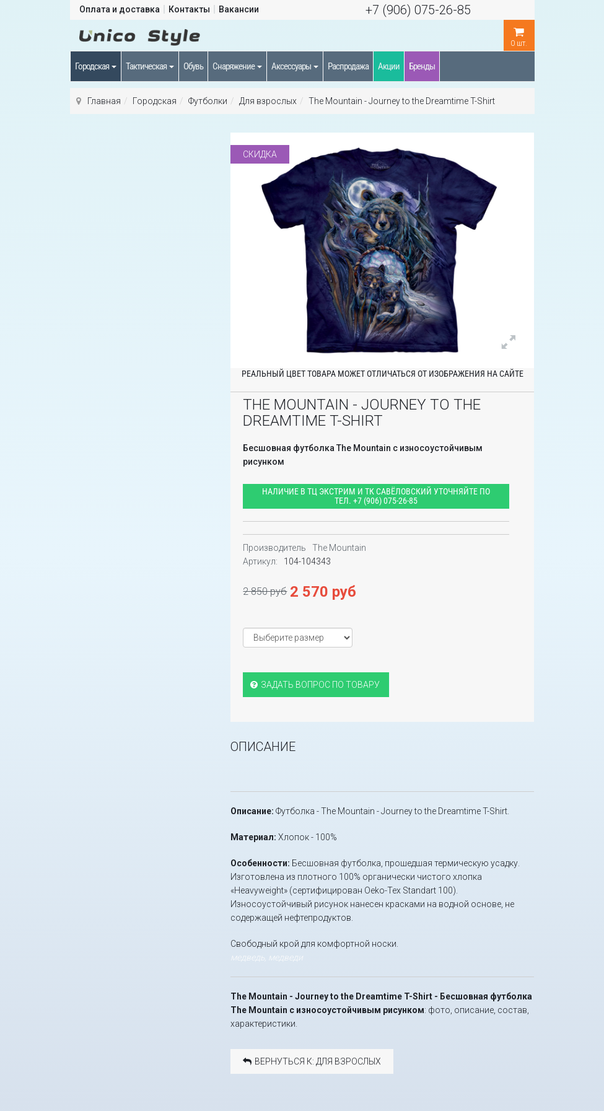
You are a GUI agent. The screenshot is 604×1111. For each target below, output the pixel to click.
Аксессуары (294, 66)
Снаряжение (237, 66)
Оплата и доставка (119, 9)
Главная (104, 101)
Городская (95, 66)
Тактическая (150, 66)
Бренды (422, 66)
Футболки (207, 101)
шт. (519, 34)
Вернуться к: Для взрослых (312, 1061)
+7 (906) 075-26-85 (418, 9)
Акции (389, 66)
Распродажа (348, 66)
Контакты (189, 9)
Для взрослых (268, 101)
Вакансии (239, 9)
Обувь (193, 66)
